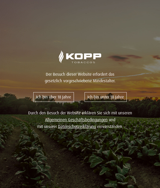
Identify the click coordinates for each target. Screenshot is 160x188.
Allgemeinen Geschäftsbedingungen (76, 119)
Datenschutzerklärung (77, 126)
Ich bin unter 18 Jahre (105, 96)
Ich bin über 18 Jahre (53, 96)
